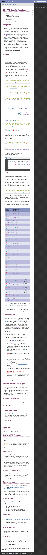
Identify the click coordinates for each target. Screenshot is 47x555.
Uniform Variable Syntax (20, 446)
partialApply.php (10, 158)
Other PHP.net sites (24, 553)
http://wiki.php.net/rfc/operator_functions (16, 21)
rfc (5, 4)
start (3, 4)
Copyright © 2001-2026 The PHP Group (10, 553)
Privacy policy (34, 553)
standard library (8, 38)
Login (9, 1)
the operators (13, 43)
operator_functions (11, 4)
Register (14, 1)
